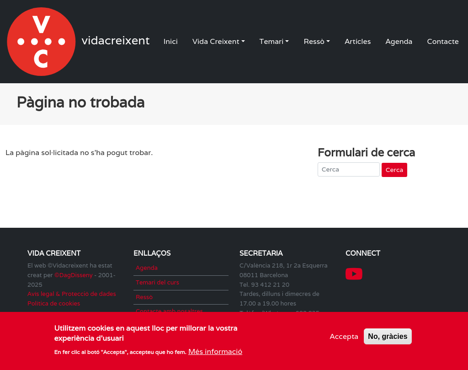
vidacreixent (42, 41)
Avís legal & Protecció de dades (71, 294)
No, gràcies (387, 338)
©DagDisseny (73, 275)
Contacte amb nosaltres (169, 311)
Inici (171, 41)
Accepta (344, 338)
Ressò (144, 297)
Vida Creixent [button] (215, 41)
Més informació (215, 354)
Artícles (358, 41)
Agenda (398, 41)
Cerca (394, 170)
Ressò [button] (313, 41)
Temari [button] (272, 41)
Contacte (443, 41)
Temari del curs (157, 282)
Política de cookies (53, 303)
